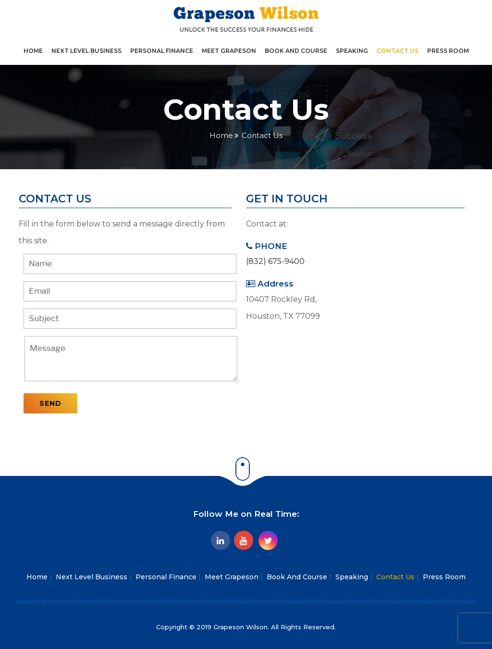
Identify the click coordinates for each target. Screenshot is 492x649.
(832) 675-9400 (275, 261)
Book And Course (296, 50)
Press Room (448, 50)
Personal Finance (161, 50)
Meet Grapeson (229, 50)
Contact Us (397, 50)
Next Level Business (86, 50)
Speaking (352, 50)
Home (33, 50)
